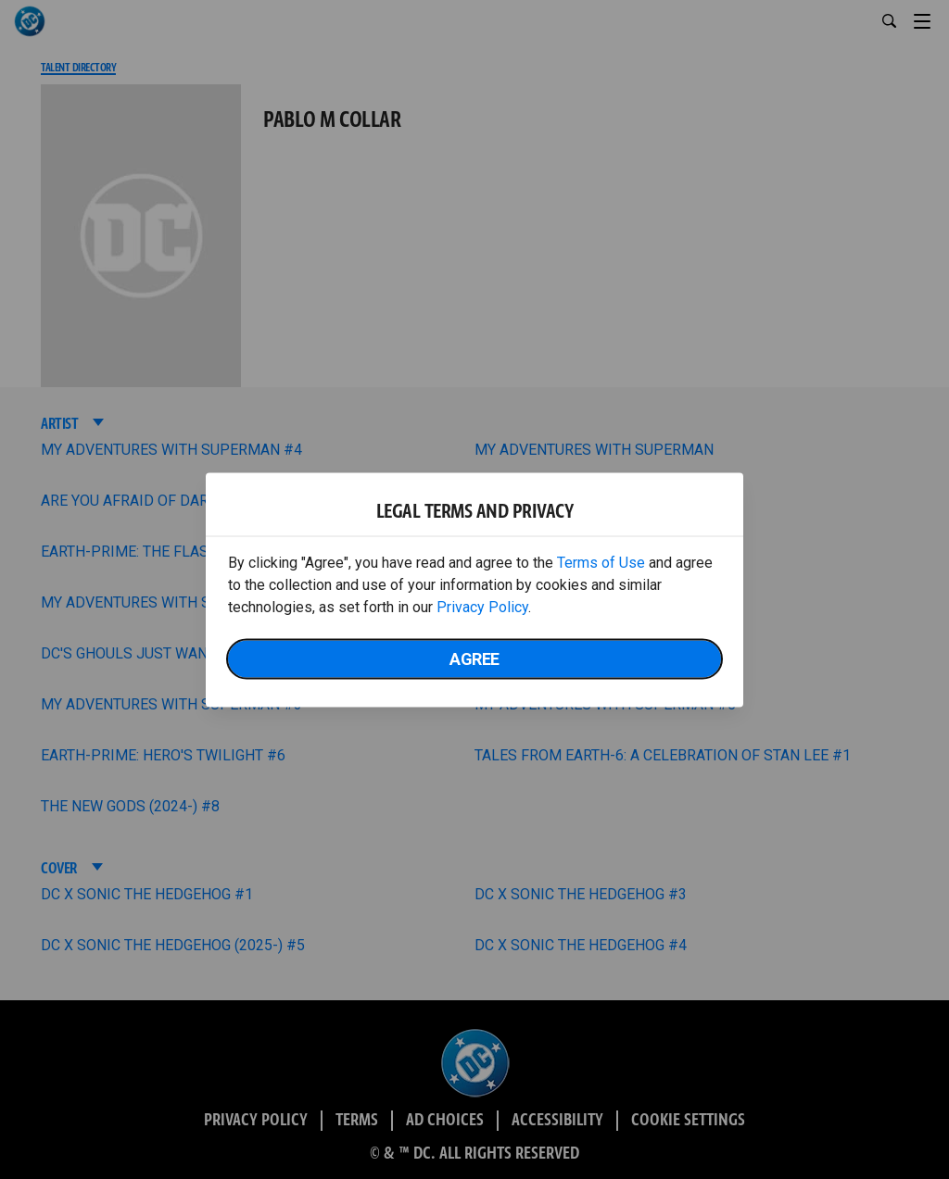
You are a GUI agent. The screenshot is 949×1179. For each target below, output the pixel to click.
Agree (474, 658)
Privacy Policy (482, 606)
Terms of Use (601, 562)
